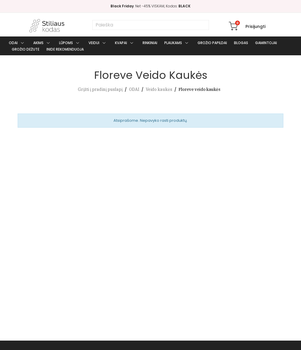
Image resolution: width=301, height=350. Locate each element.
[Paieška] (150, 25)
